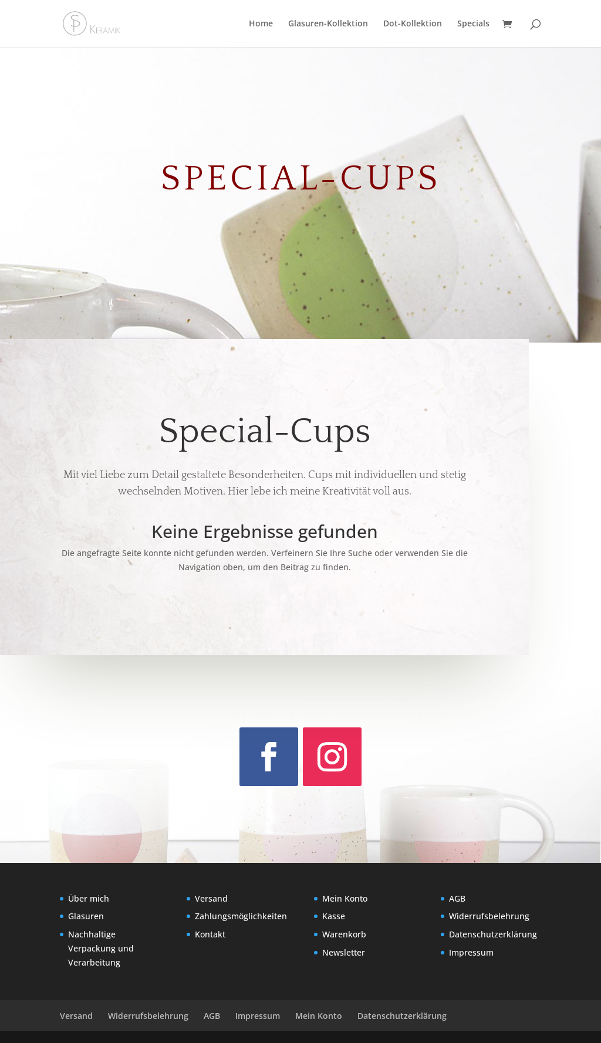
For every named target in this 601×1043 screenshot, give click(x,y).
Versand (211, 898)
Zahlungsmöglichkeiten (241, 916)
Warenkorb (344, 934)
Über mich (88, 898)
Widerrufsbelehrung (489, 916)
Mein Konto (344, 898)
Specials (473, 24)
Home (261, 24)
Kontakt (210, 934)
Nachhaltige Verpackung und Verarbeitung (101, 948)
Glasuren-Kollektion (328, 24)
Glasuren (86, 916)
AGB (457, 898)
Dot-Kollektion (412, 24)
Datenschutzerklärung (493, 934)
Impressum (471, 952)
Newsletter (343, 952)
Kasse (333, 916)
